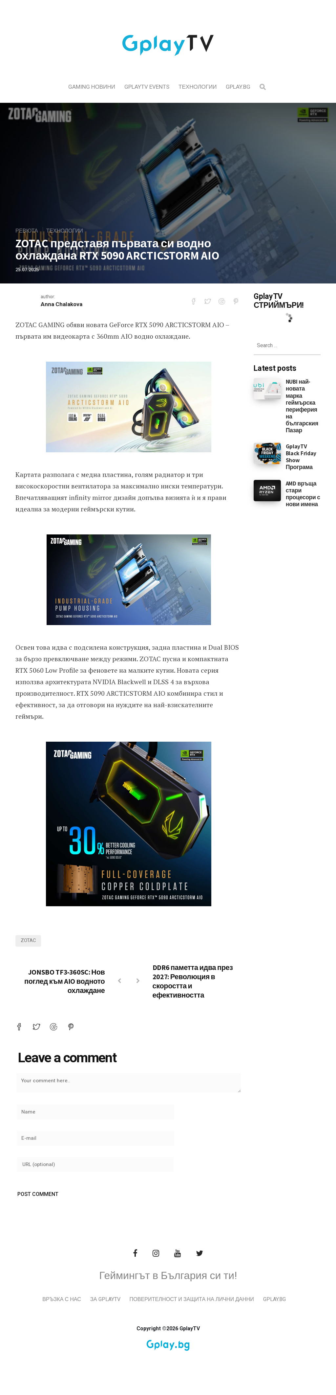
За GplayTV (119, 1310)
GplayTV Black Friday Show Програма (301, 456)
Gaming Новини (92, 87)
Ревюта (27, 230)
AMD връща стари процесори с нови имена (303, 494)
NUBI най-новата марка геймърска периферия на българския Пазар (302, 406)
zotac (28, 941)
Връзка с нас (73, 1310)
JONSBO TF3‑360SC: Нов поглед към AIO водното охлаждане (64, 982)
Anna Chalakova (62, 304)
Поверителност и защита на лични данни (209, 1310)
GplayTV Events (146, 87)
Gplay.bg (238, 87)
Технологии (197, 87)
